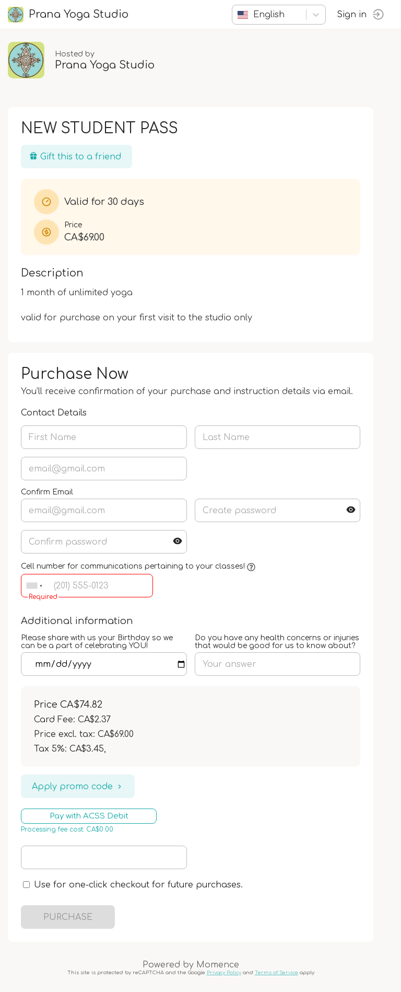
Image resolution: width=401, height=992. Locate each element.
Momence (217, 965)
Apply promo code (78, 786)
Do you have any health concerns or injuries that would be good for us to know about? (277, 642)
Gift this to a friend (75, 157)
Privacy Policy (224, 972)
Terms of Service (276, 972)
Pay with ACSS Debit (89, 816)
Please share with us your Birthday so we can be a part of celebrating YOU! (97, 642)
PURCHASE (67, 917)
